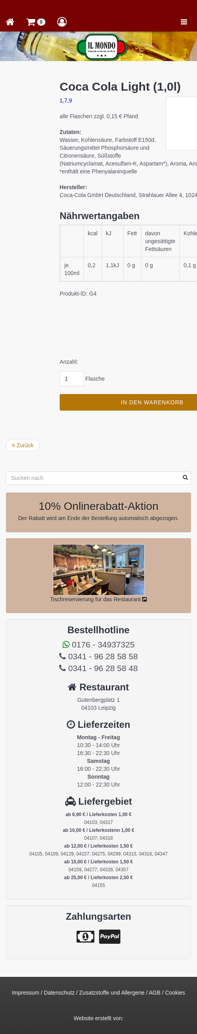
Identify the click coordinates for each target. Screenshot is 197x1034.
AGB (155, 992)
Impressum (25, 992)
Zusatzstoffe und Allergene (112, 992)
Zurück (23, 445)
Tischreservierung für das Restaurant (98, 599)
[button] (36, 22)
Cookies (175, 992)
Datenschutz (59, 992)
